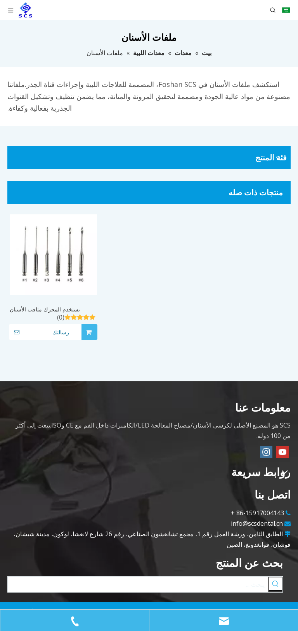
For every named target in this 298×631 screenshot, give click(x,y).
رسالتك (39, 332)
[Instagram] (266, 452)
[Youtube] (282, 452)
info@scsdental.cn (257, 523)
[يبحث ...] (138, 584)
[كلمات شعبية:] (275, 584)
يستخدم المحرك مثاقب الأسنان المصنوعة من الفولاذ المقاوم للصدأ (49, 310)
